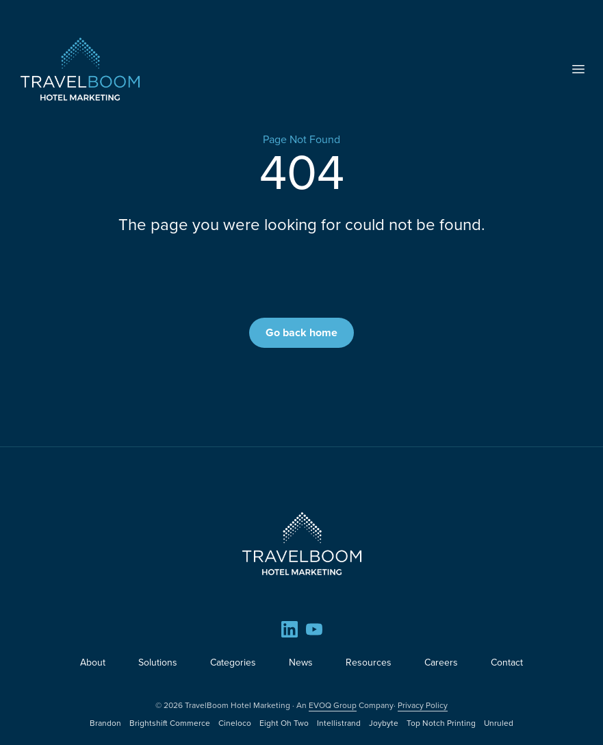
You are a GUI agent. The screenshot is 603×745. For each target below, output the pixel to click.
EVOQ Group (333, 705)
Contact (507, 662)
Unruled (498, 723)
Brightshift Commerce (169, 723)
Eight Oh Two (284, 723)
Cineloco (234, 723)
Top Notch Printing (441, 723)
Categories (233, 662)
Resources (369, 662)
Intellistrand (339, 723)
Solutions (157, 662)
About (92, 662)
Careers (441, 662)
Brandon (105, 723)
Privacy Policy (423, 705)
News (301, 662)
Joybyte (383, 723)
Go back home (301, 332)
